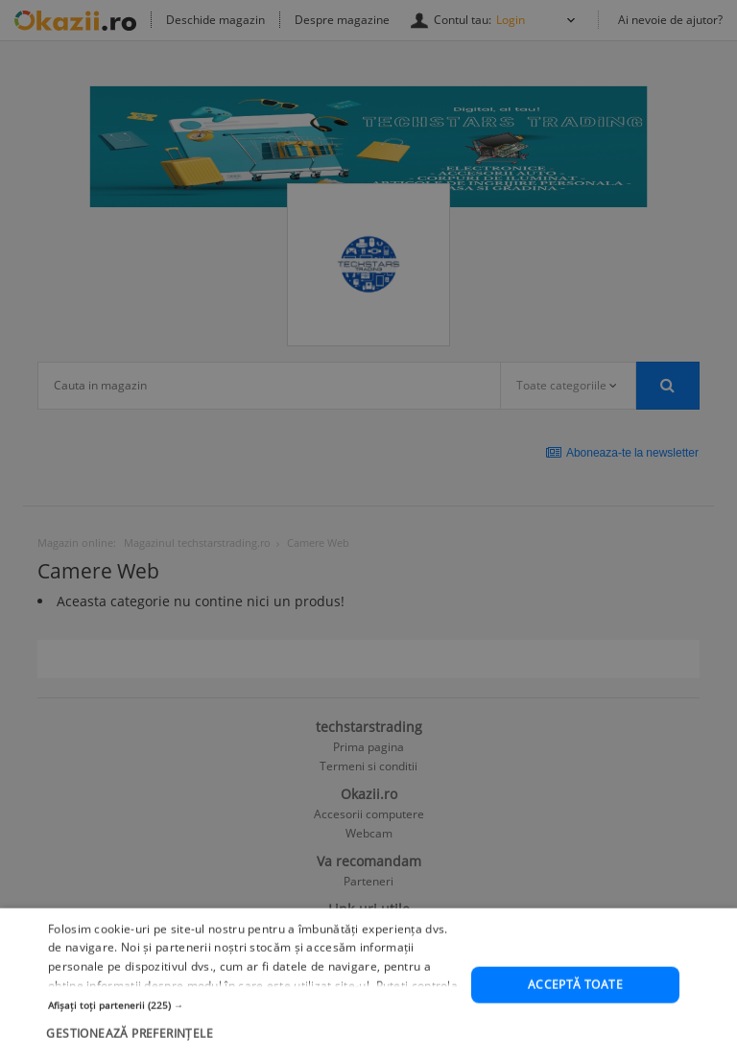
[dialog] (368, 530)
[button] (253, 1031)
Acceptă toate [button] (575, 1011)
